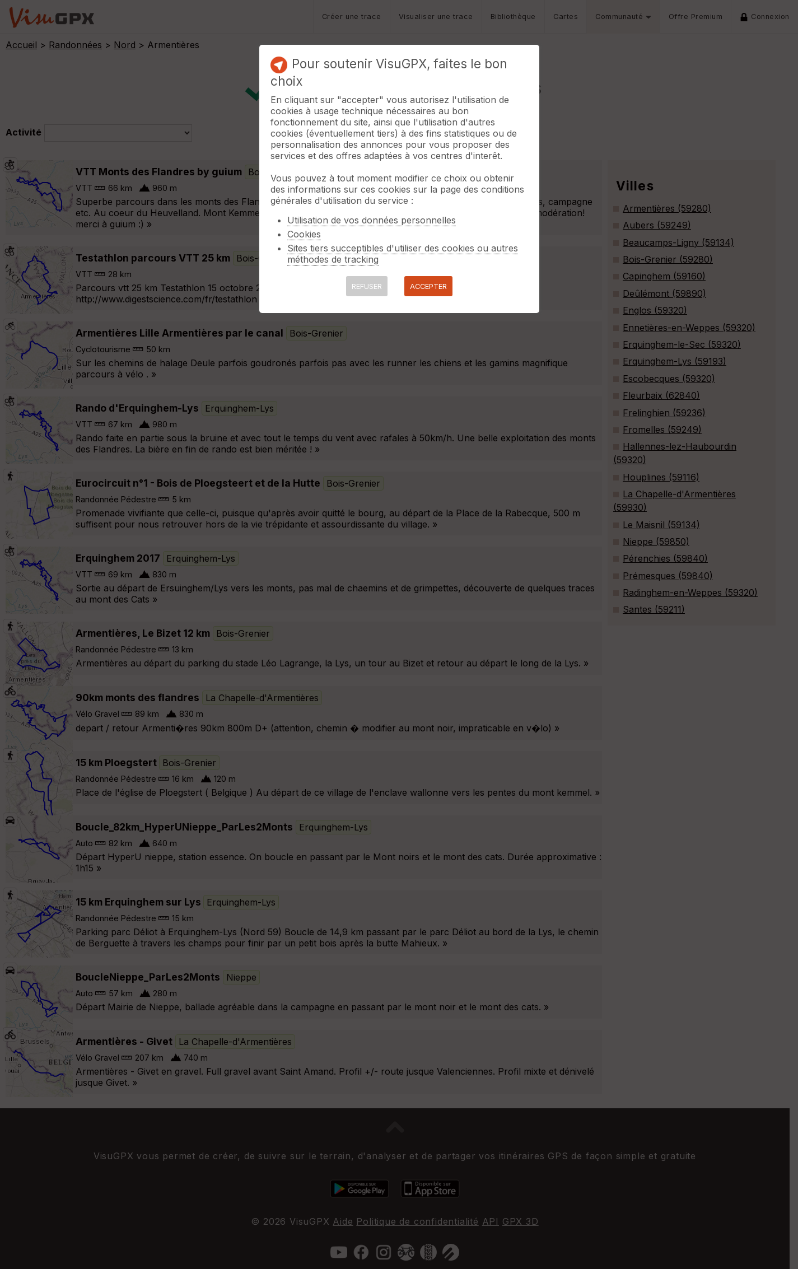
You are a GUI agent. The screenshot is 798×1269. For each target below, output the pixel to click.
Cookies (304, 234)
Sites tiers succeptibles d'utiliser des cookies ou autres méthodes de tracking (402, 253)
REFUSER (367, 286)
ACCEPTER (428, 286)
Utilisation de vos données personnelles (371, 220)
